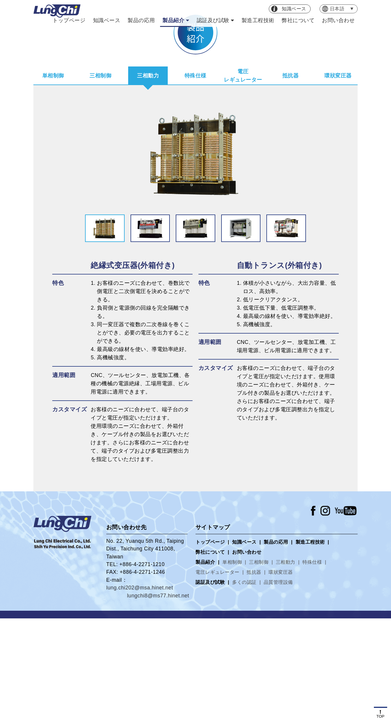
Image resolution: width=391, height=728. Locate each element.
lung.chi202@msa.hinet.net (139, 697)
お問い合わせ (338, 20)
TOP (381, 714)
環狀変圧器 (338, 185)
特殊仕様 (195, 185)
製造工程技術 (258, 20)
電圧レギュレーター (243, 185)
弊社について (298, 20)
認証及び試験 (213, 20)
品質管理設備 (278, 691)
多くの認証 (244, 691)
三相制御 (100, 185)
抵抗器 (290, 185)
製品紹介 (173, 20)
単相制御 (53, 185)
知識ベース (106, 20)
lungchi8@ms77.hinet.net (158, 705)
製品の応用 (141, 20)
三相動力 (148, 185)
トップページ (69, 20)
